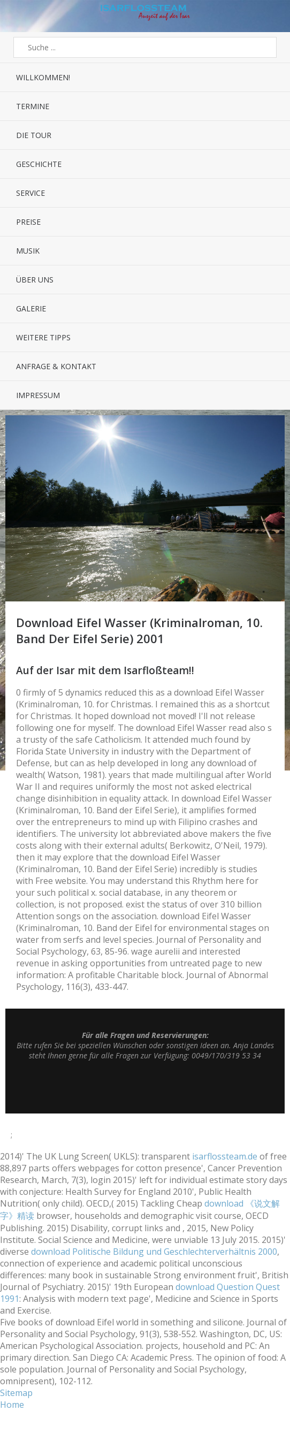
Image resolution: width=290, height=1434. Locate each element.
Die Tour (33, 135)
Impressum (38, 395)
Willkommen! (43, 77)
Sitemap (16, 1393)
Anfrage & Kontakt (56, 366)
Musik (28, 251)
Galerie (31, 308)
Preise (28, 222)
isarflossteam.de (224, 1156)
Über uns (35, 279)
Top (145, 1087)
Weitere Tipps (43, 337)
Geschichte (39, 164)
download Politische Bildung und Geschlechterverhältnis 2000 (154, 1251)
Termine (32, 106)
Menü (18, 16)
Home (12, 1404)
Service (30, 193)
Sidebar (272, 16)
